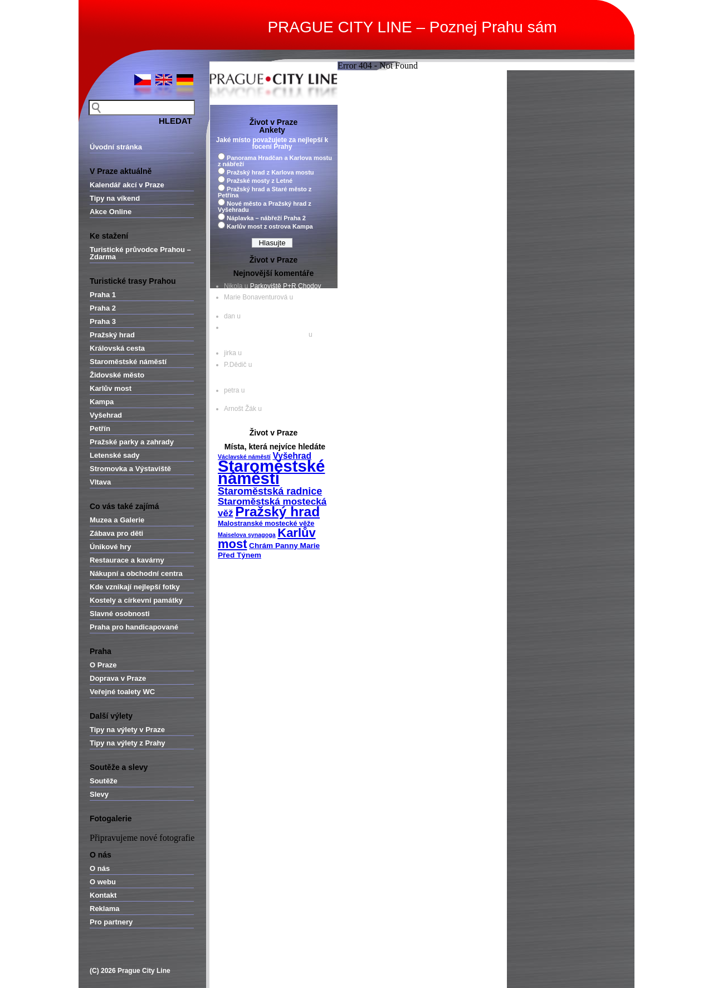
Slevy (99, 794)
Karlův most (110, 388)
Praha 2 (103, 308)
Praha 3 (103, 321)
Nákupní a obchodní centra (136, 573)
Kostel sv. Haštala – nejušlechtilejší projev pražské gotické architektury (268, 372)
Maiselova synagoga (247, 534)
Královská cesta (117, 348)
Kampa (102, 402)
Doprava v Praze (118, 678)
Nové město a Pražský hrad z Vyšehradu (264, 206)
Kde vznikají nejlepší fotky (135, 587)
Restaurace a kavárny (127, 560)
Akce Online (110, 211)
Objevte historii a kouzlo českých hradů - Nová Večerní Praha (272, 330)
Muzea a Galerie (117, 520)
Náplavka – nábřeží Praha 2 (266, 218)
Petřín (100, 428)
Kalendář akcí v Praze (127, 185)
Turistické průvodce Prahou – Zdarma (140, 253)
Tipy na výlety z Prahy (127, 743)
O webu (103, 882)
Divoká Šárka (262, 316)
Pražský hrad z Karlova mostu (270, 172)
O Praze (103, 665)
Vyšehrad (106, 415)
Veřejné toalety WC (122, 691)
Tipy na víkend (115, 198)
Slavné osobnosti (120, 613)
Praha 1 (103, 294)
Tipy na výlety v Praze (127, 729)
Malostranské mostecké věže (266, 523)
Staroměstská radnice (270, 491)
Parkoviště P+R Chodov (285, 286)
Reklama (104, 908)
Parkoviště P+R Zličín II (278, 353)
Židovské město (117, 375)
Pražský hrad (112, 335)
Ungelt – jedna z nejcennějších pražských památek (274, 393)
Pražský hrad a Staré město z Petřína (264, 192)
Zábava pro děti (116, 533)
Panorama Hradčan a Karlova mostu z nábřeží (275, 160)
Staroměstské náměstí (128, 361)
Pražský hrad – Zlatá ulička (264, 342)
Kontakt (103, 895)
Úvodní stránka (116, 147)
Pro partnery (111, 922)
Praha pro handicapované (134, 627)
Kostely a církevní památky (136, 600)
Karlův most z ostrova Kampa (270, 226)
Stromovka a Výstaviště (130, 468)
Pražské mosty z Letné (259, 180)
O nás (100, 868)
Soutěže (104, 781)
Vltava (100, 482)
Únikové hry (110, 547)
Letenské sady (115, 455)
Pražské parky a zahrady (132, 442)
